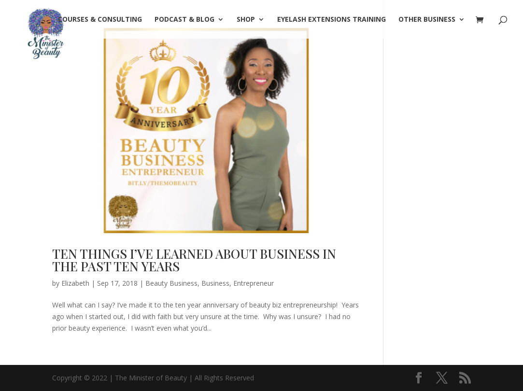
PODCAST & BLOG (184, 20)
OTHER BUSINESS (426, 20)
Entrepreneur (253, 283)
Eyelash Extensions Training (331, 20)
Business (215, 283)
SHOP (246, 20)
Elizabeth (75, 283)
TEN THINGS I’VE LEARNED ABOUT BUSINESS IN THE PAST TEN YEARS (194, 260)
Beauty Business (171, 283)
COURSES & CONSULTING (100, 20)
